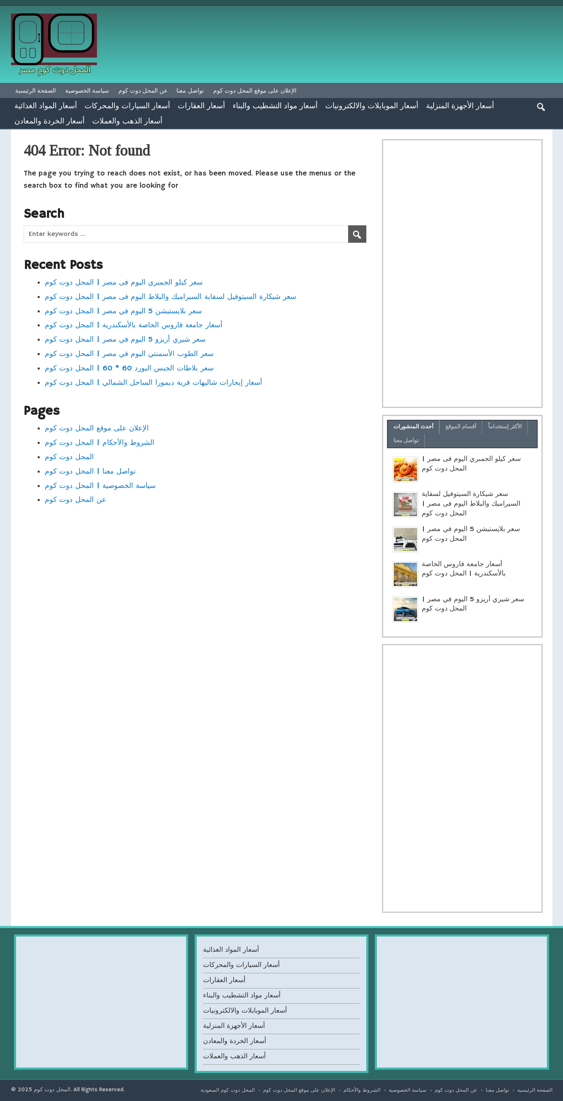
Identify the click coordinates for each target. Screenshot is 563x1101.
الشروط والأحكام (361, 1090)
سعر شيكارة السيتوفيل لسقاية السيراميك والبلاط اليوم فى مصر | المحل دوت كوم (170, 296)
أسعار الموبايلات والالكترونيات (371, 105)
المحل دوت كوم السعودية (227, 1090)
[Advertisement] (462, 273)
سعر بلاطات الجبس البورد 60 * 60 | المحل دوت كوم (129, 368)
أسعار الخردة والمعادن (49, 120)
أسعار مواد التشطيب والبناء (275, 105)
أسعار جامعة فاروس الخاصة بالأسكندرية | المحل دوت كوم (133, 325)
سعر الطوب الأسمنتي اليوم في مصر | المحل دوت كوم (129, 354)
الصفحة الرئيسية (35, 90)
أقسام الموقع (461, 426)
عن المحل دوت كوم (143, 90)
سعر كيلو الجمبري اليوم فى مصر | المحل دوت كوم (124, 282)
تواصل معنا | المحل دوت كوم (90, 471)
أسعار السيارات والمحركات (127, 105)
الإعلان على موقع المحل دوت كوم (255, 90)
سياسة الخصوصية (87, 90)
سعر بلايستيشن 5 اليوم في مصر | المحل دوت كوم (123, 311)
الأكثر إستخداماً (505, 426)
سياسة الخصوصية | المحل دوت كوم (100, 485)
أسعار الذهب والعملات (127, 120)
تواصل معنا (190, 90)
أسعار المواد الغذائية (45, 105)
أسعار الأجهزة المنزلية (460, 105)
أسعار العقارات (201, 105)
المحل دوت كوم (69, 457)
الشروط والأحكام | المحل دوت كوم (99, 442)
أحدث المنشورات (413, 426)
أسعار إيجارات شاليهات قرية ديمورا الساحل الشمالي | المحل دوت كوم (153, 382)
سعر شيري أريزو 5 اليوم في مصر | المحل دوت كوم (125, 339)
